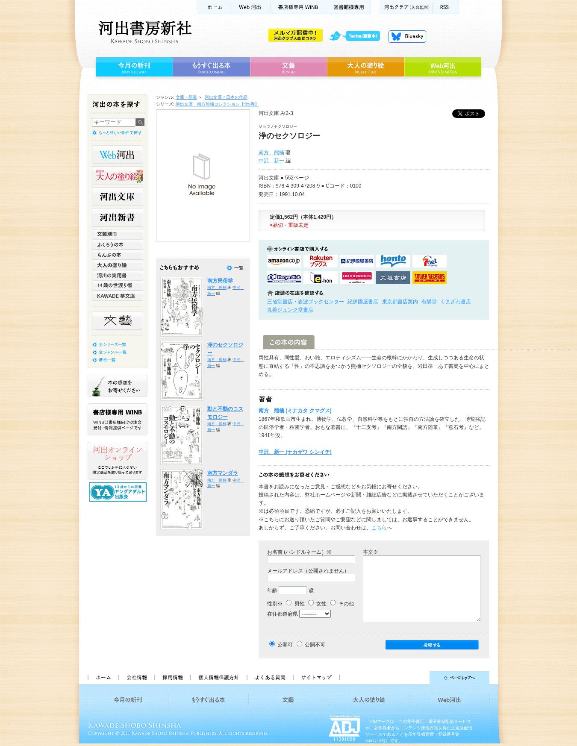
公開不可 (315, 645)
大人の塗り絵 (365, 67)
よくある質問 (270, 677)
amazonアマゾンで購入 (284, 261)
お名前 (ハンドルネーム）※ (299, 552)
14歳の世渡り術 (117, 285)
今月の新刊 (133, 67)
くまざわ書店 (455, 302)
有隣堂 (429, 302)
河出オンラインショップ (117, 461)
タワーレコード (429, 277)
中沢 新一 (271, 161)
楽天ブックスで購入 (320, 261)
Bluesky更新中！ (407, 36)
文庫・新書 (186, 97)
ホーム (213, 7)
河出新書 (117, 217)
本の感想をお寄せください (117, 386)
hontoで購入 (393, 261)
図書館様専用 (349, 7)
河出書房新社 (144, 32)
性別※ (275, 604)
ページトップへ (418, 677)
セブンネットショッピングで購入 (429, 261)
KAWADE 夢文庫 (117, 296)
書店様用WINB (299, 7)
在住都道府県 (282, 614)
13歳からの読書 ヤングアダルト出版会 (119, 492)
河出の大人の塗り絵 (117, 175)
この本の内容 (289, 342)
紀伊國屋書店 (362, 302)
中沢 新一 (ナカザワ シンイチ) (295, 452)
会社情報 (136, 677)
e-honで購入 (320, 277)
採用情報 (172, 677)
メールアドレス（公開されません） (308, 571)
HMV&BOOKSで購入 (357, 277)
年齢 (272, 590)
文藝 (288, 67)
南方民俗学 (220, 281)
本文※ (370, 552)
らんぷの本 (117, 255)
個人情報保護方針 (218, 677)
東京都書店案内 (400, 302)
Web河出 (250, 7)
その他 (342, 604)
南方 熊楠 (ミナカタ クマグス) (295, 411)
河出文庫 (117, 196)
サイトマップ (316, 677)
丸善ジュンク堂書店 (290, 310)
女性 (317, 604)
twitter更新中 (357, 36)
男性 (295, 604)
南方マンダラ (222, 473)
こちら (379, 528)
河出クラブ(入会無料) (406, 7)
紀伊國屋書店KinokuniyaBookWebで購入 (357, 261)
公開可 (285, 645)
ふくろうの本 (117, 244)
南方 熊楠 (271, 153)
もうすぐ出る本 (211, 67)
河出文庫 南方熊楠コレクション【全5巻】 (217, 104)
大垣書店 (393, 277)
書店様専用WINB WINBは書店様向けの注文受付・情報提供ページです (117, 419)
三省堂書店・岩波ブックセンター (305, 302)
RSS (446, 7)
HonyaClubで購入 (284, 277)
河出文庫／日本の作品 (226, 97)
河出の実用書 (117, 275)
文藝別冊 (117, 234)
